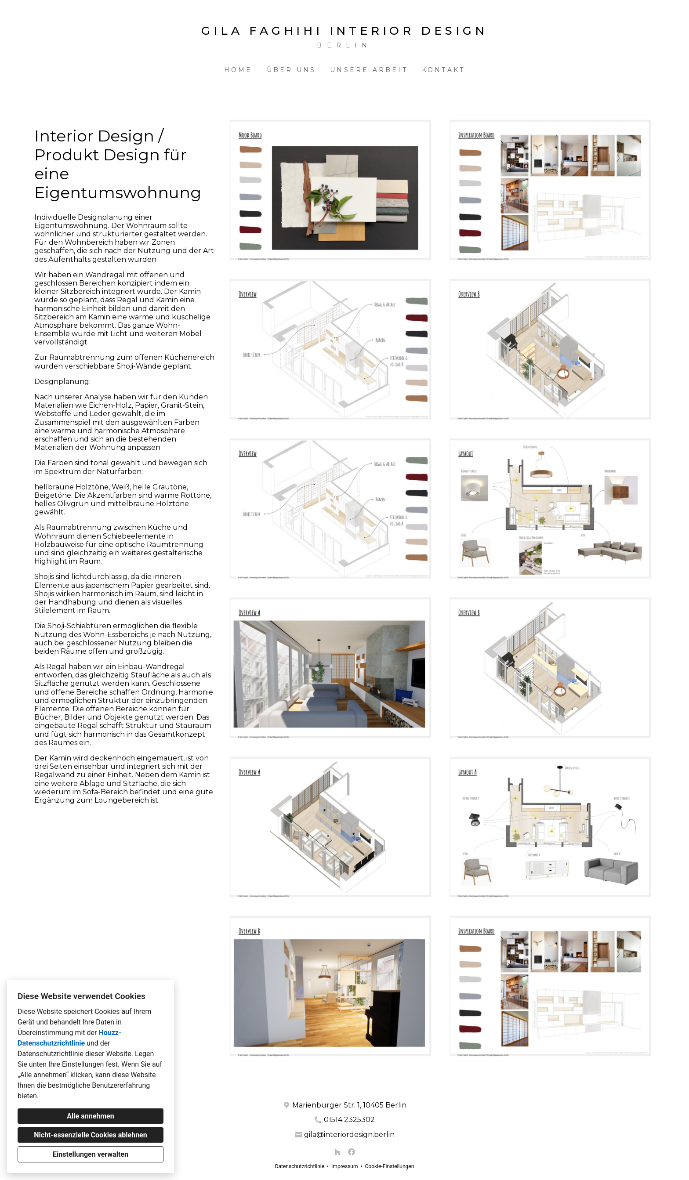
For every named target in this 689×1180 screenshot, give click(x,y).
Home (238, 70)
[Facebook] (351, 1152)
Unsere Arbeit (369, 70)
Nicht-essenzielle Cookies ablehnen (90, 1135)
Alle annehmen (90, 1116)
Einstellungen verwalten (90, 1154)
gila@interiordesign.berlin (349, 1134)
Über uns (291, 70)
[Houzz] (337, 1152)
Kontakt (443, 70)
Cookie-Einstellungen (389, 1166)
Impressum (344, 1166)
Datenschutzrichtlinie (299, 1166)
